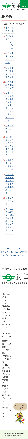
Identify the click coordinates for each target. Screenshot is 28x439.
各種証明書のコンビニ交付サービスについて (9, 42)
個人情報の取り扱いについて (14, 252)
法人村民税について (9, 129)
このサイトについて (14, 248)
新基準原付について (9, 201)
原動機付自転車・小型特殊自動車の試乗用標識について (9, 183)
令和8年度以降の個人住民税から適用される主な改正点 (9, 146)
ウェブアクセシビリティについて (14, 256)
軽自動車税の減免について (9, 85)
